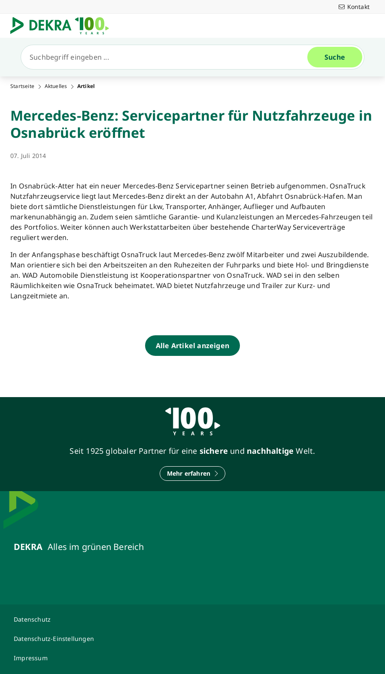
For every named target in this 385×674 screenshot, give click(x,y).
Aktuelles (56, 86)
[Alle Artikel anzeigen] (192, 345)
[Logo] (63, 26)
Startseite (22, 86)
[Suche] (167, 57)
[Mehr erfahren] (193, 473)
